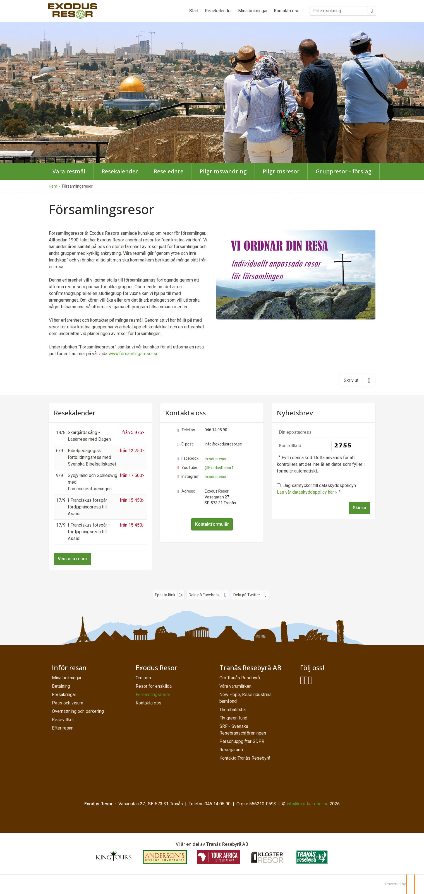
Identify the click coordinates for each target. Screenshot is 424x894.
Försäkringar (64, 694)
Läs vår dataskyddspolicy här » (307, 492)
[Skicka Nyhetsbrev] (359, 508)
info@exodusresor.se (223, 444)
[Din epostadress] (323, 432)
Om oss (143, 677)
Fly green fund (233, 718)
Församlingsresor (153, 694)
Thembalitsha (232, 709)
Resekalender (218, 10)
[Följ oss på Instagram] (310, 681)
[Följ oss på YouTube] (306, 681)
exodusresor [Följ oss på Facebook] (216, 459)
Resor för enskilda (154, 686)
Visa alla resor (72, 558)
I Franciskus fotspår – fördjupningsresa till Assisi (89, 507)
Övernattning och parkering (78, 711)
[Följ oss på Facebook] (302, 681)
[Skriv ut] (357, 380)
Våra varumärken (235, 686)
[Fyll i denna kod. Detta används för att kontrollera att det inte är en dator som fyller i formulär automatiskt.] (304, 446)
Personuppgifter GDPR (241, 741)
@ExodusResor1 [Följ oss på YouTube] (219, 468)
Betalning (61, 686)
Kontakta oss (287, 10)
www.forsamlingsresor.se (134, 353)
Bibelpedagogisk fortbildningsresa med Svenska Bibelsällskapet (92, 457)
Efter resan (62, 728)
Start (193, 10)
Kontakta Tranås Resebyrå (244, 758)
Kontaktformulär (212, 524)
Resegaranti (231, 749)
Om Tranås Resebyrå (239, 677)
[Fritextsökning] (339, 11)
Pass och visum (67, 703)
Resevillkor (63, 719)
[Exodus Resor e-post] (308, 803)
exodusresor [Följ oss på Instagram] (216, 476)
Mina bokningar (253, 10)
